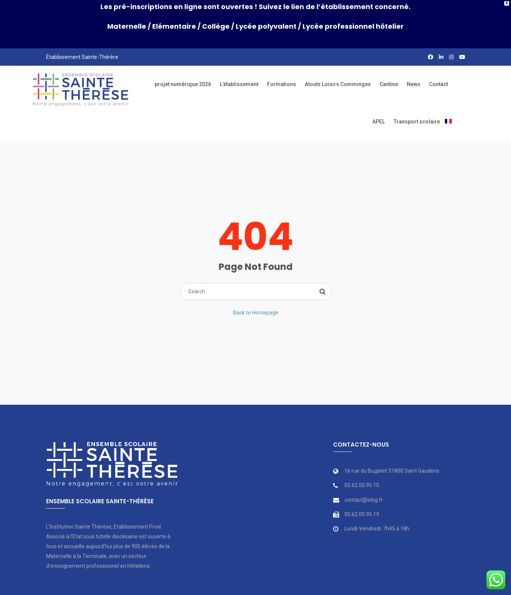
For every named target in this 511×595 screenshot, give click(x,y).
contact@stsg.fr (363, 491)
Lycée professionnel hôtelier (353, 26)
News (413, 75)
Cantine (389, 75)
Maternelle (126, 26)
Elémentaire (174, 26)
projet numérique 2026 (183, 75)
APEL (378, 112)
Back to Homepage (255, 303)
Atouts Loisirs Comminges (338, 75)
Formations (281, 75)
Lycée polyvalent (266, 26)
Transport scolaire (417, 112)
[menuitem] (448, 112)
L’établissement (239, 75)
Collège (216, 26)
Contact (438, 75)
